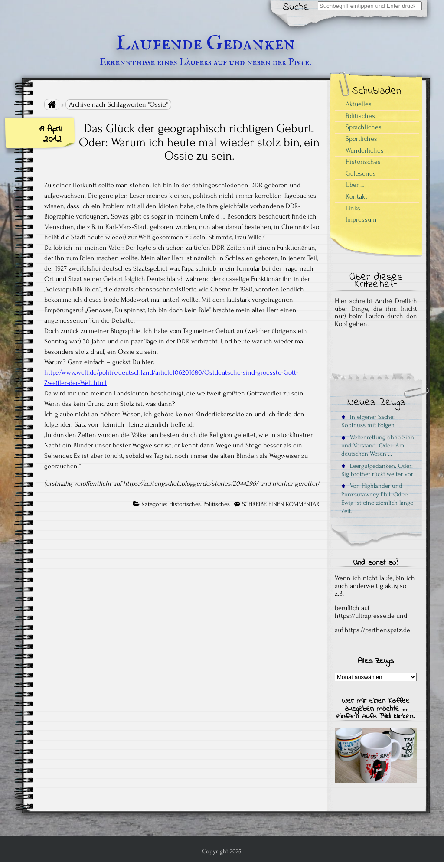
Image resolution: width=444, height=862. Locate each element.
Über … (355, 185)
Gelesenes (361, 173)
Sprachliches (364, 127)
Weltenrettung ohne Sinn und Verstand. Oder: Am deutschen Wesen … (377, 446)
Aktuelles (359, 104)
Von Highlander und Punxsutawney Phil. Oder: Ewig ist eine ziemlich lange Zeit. (377, 498)
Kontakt (356, 196)
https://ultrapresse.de (365, 616)
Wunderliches (365, 150)
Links (353, 208)
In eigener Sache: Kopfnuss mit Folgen (368, 421)
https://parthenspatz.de (377, 630)
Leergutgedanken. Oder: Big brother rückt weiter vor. (377, 470)
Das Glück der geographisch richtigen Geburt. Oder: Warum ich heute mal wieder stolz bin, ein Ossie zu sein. (199, 142)
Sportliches (361, 139)
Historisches (185, 504)
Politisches (216, 504)
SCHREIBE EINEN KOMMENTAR (281, 504)
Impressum (361, 219)
